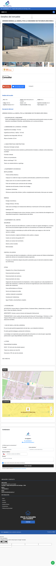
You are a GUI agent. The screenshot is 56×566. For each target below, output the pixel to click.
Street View (8, 70)
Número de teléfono (6, 451)
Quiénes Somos (5, 504)
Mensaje (4, 456)
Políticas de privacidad (7, 508)
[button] (52, 24)
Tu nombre (4, 447)
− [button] (4, 375)
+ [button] (4, 373)
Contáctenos (5, 506)
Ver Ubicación (24, 412)
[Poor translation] (5, 542)
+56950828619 (6, 8)
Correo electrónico (32, 447)
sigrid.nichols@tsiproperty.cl (28, 442)
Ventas (3, 500)
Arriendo (4, 502)
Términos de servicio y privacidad (20, 468)
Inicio (3, 498)
